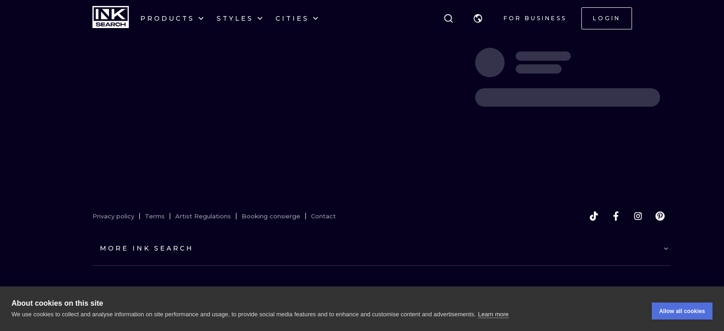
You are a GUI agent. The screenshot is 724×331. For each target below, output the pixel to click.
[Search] (448, 18)
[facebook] (616, 216)
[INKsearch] (110, 18)
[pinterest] (660, 216)
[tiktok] (594, 216)
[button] (478, 18)
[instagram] (638, 216)
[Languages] (478, 18)
